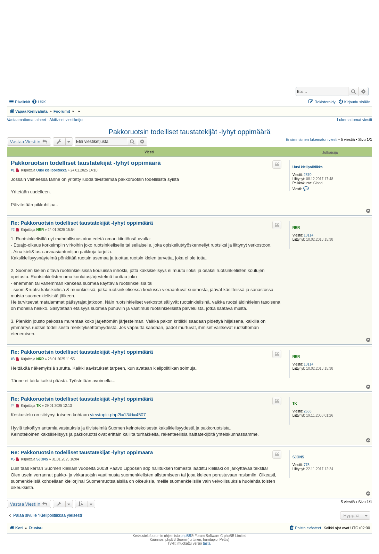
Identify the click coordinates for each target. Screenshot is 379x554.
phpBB (186, 536)
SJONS (298, 457)
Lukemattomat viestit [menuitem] (354, 120)
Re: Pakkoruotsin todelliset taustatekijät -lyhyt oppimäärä (82, 223)
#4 (13, 406)
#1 (13, 170)
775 (307, 465)
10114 (308, 235)
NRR (296, 228)
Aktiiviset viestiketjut (66, 120)
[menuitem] (39, 102)
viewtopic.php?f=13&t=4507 (118, 414)
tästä (207, 543)
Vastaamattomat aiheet (26, 120)
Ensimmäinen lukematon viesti (311, 139)
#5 (13, 459)
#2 (13, 230)
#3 (13, 359)
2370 (307, 175)
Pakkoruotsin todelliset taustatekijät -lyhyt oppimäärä (190, 132)
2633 (307, 411)
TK (295, 404)
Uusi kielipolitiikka (308, 167)
